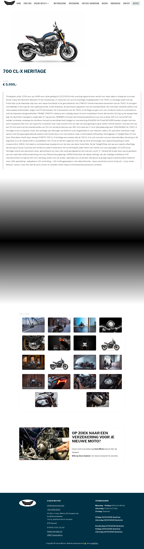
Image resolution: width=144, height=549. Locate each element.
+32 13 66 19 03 (53, 510)
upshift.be (94, 543)
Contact (126, 3)
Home (19, 3)
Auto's (136, 3)
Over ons (28, 3)
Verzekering (74, 3)
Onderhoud (115, 3)
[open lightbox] (33, 325)
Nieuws (105, 3)
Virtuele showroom (90, 3)
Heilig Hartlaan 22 (54, 532)
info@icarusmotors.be (55, 506)
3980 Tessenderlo (55, 535)
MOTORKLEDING (60, 3)
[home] (9, 3)
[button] (42, 3)
